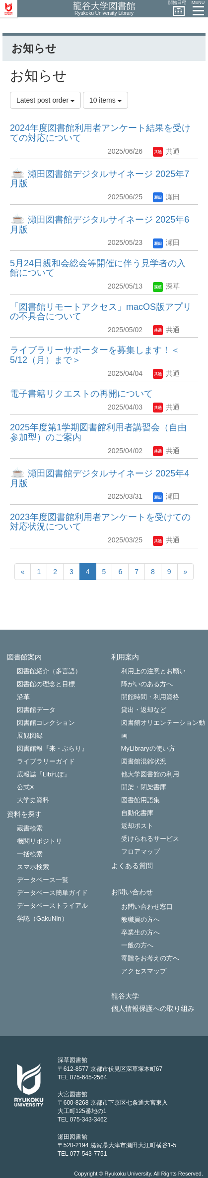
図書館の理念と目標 (46, 684)
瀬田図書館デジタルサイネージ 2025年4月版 (99, 478)
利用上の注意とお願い (153, 671)
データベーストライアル (52, 905)
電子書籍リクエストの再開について (81, 394)
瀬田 (166, 197)
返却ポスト (137, 825)
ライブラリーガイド (46, 761)
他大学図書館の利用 (150, 774)
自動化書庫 (137, 813)
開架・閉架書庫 (143, 787)
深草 (166, 286)
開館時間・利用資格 (150, 697)
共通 (166, 151)
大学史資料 (33, 800)
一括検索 (30, 854)
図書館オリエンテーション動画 (163, 729)
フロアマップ (140, 851)
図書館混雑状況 (143, 761)
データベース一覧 (43, 880)
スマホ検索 (33, 867)
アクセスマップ (143, 971)
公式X (25, 787)
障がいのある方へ (147, 684)
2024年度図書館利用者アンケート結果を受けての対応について (100, 133)
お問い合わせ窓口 (147, 906)
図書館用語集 (140, 800)
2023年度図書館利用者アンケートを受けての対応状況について (100, 522)
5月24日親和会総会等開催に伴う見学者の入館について (98, 268)
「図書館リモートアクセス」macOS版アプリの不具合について (101, 312)
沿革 (23, 697)
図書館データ (36, 709)
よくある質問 (132, 866)
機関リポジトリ (39, 841)
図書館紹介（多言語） (49, 671)
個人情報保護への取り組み (153, 1008)
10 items (105, 100)
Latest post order (45, 100)
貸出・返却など (143, 709)
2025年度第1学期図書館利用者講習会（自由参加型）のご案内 (98, 432)
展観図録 (30, 735)
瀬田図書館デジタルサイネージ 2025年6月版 (99, 225)
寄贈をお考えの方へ (150, 958)
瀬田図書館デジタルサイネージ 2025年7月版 (99, 179)
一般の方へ (137, 945)
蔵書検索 (30, 828)
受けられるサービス (150, 838)
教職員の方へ (140, 919)
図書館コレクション (46, 722)
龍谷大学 (125, 996)
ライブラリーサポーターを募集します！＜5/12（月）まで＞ (95, 355)
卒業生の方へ (140, 932)
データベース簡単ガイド (52, 892)
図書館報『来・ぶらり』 (52, 748)
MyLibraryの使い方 (148, 748)
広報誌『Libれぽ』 (43, 774)
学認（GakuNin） (42, 918)
